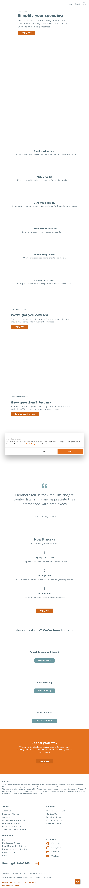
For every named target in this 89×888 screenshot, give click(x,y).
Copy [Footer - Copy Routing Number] (36, 863)
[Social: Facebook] (53, 843)
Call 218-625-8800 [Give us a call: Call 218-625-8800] (44, 721)
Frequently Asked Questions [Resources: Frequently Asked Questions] (15, 849)
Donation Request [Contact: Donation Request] (54, 817)
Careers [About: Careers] (6, 817)
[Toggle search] (77, 3)
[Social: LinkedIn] (52, 852)
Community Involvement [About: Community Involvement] (13, 820)
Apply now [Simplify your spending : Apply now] (26, 33)
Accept (70, 451)
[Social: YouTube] (52, 856)
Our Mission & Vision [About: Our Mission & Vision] (11, 826)
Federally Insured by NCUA (12, 882)
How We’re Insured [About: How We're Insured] (11, 823)
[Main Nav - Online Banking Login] (71, 3)
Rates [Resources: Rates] (5, 855)
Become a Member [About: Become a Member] (11, 814)
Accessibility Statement (36, 873)
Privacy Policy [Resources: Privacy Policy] (8, 852)
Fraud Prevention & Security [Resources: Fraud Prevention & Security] (15, 846)
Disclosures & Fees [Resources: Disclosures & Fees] (11, 843)
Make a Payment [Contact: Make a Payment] (53, 823)
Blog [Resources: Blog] (4, 840)
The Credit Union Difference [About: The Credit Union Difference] (15, 830)
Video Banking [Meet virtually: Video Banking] (44, 691)
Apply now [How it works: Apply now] (44, 611)
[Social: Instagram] (53, 847)
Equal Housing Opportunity (12, 885)
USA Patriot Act (31, 882)
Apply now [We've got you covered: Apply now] (19, 327)
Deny (44, 451)
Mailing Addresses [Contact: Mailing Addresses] (54, 820)
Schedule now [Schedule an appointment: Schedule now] (44, 660)
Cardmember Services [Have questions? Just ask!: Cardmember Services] (24, 414)
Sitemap (5, 873)
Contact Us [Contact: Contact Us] (51, 814)
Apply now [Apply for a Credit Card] (44, 761)
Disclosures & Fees (18, 873)
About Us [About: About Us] (6, 811)
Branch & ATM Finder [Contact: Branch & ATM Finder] (56, 811)
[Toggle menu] (84, 3)
